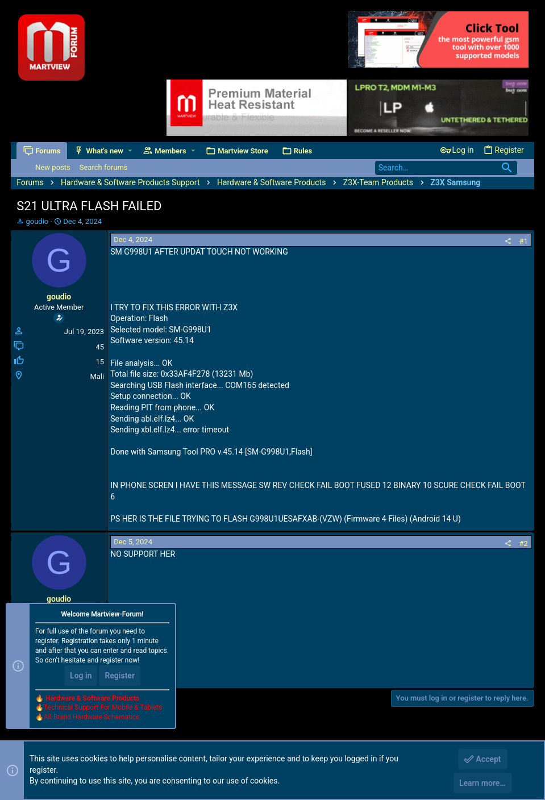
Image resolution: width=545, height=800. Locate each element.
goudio (37, 221)
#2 (523, 543)
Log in (80, 675)
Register (120, 675)
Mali (97, 376)
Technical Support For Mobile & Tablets (103, 707)
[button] (130, 151)
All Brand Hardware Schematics (91, 717)
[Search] (446, 168)
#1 (523, 241)
